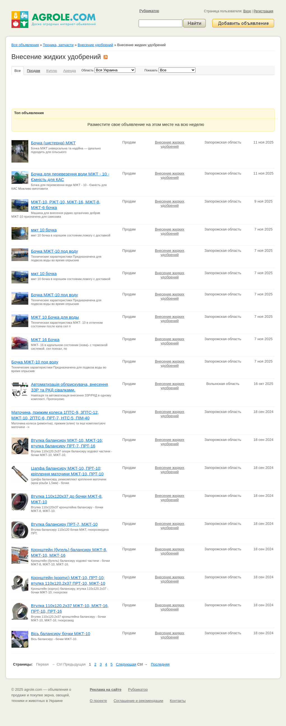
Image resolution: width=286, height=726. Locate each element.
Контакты (177, 701)
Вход (247, 11)
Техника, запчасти (58, 45)
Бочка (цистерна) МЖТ (53, 142)
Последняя (160, 664)
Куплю (51, 71)
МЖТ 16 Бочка (45, 339)
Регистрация (263, 11)
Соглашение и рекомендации (138, 701)
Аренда (69, 71)
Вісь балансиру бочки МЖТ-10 (60, 633)
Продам (33, 71)
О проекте (98, 701)
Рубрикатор (149, 11)
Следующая (126, 664)
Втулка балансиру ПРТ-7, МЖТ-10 (64, 524)
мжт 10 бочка (44, 229)
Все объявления (25, 45)
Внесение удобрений (95, 45)
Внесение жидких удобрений (169, 144)
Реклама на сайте (106, 689)
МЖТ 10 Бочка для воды (55, 317)
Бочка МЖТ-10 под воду (54, 251)
